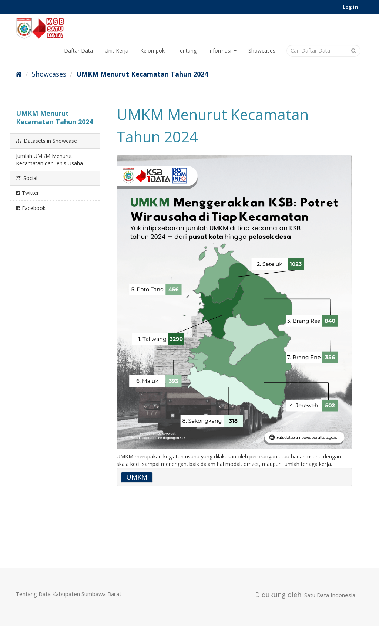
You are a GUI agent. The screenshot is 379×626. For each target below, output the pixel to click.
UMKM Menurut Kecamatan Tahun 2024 (142, 74)
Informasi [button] (222, 50)
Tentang (187, 50)
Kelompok (152, 50)
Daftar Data (78, 50)
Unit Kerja (116, 50)
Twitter (27, 192)
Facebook (31, 208)
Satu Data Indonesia (329, 595)
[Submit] (354, 50)
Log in (350, 6)
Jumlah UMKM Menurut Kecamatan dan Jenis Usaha (49, 159)
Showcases (261, 50)
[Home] (19, 74)
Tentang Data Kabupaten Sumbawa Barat (68, 594)
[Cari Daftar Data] (323, 51)
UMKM (136, 477)
